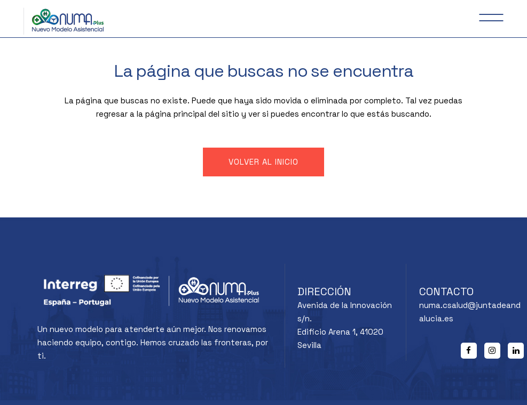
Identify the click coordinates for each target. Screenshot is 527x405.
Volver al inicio (263, 162)
